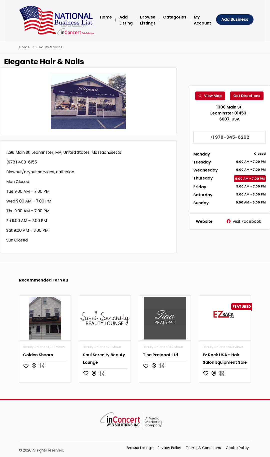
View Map (210, 95)
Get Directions (246, 95)
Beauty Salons (49, 47)
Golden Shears (38, 355)
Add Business (234, 19)
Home (24, 47)
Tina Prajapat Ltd (160, 355)
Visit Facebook (244, 221)
